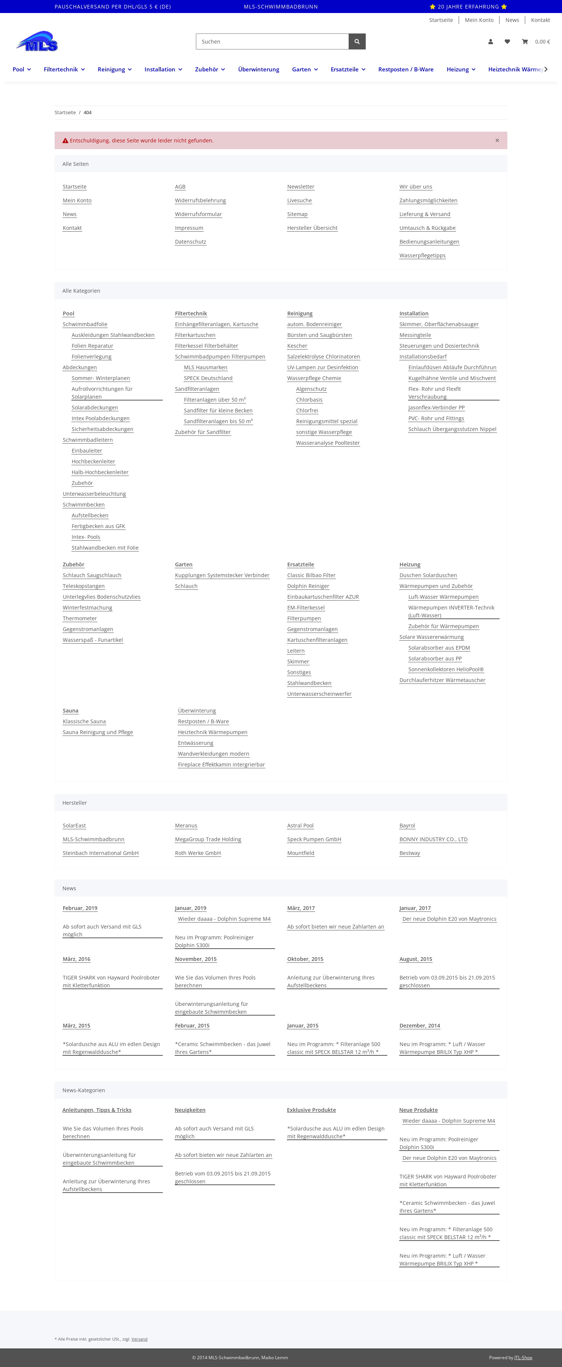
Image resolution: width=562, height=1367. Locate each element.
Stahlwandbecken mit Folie (105, 547)
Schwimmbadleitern (88, 439)
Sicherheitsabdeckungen (102, 428)
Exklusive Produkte (311, 1109)
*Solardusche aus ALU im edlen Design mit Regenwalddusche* (111, 1047)
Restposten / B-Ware (203, 721)
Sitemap (297, 214)
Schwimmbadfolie (85, 324)
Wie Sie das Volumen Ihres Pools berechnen (215, 981)
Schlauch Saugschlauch (92, 575)
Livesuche (299, 200)
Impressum (189, 227)
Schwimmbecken (84, 504)
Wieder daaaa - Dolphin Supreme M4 (224, 918)
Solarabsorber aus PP (435, 658)
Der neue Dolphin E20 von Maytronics (450, 918)
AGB (180, 186)
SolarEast (74, 825)
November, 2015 (196, 958)
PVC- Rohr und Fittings (436, 418)
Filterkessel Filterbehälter (206, 345)
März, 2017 (301, 907)
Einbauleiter (87, 450)
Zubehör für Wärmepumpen (443, 626)
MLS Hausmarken (205, 367)
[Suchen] (272, 41)
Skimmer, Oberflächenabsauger (439, 324)
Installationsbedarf (423, 356)
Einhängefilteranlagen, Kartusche (216, 324)
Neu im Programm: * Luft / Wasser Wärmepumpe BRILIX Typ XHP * (442, 1047)
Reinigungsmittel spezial (327, 421)
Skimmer (298, 661)
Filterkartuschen (195, 334)
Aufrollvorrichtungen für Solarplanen (102, 392)
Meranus (186, 825)
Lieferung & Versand (425, 214)
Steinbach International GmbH (101, 852)
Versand (140, 1339)
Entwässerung (195, 742)
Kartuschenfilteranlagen (317, 639)
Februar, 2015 (192, 1025)
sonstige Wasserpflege (324, 431)
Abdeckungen (80, 367)
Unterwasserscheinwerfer (319, 693)
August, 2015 (416, 958)
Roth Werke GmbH (198, 852)
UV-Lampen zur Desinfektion (322, 367)
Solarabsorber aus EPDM (439, 647)
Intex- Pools (86, 536)
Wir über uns (416, 186)
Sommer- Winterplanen (101, 378)
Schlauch (186, 585)
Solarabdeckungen (95, 407)
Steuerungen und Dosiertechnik (439, 345)
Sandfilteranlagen (197, 388)
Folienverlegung (92, 356)
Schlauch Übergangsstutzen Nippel (452, 428)
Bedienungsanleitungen (429, 241)
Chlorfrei (307, 410)
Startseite (441, 19)
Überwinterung (197, 710)
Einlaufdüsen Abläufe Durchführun (452, 367)
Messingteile (415, 334)
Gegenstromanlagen (88, 629)
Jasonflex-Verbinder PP (436, 407)
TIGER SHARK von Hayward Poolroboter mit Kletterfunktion (111, 981)
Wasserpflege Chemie (314, 378)
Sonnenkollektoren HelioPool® (446, 669)
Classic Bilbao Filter (311, 575)
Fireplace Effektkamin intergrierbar (221, 764)
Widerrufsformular (198, 214)
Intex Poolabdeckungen (101, 418)
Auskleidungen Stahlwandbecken (113, 334)
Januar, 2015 (303, 1025)
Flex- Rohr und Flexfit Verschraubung (434, 392)
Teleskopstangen (84, 585)
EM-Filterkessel (306, 607)
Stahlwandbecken (309, 682)
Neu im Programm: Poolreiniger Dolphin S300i (214, 941)
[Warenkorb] (536, 41)
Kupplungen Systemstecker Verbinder (222, 575)
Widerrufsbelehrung (200, 200)
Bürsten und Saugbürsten (319, 334)
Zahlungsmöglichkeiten (429, 200)
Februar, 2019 (80, 907)
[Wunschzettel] (507, 41)
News (512, 19)
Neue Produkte (418, 1109)
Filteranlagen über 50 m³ (215, 399)
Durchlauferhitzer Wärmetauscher (442, 680)
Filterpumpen (304, 618)
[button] (490, 41)
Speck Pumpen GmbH (314, 839)
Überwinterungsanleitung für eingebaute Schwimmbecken (211, 1007)
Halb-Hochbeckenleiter (100, 472)
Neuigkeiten (190, 1109)
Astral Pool (300, 825)
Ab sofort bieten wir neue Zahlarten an (335, 926)
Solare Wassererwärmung (432, 636)
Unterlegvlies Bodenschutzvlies (101, 596)
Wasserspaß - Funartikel (93, 639)
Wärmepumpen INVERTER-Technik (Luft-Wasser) (451, 611)
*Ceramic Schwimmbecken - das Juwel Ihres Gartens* (223, 1047)
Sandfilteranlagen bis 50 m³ (218, 421)
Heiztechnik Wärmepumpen (213, 732)
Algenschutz (311, 388)
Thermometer (80, 618)
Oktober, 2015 (305, 958)
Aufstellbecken (90, 515)
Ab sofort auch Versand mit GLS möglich (102, 930)
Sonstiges (299, 672)
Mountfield (300, 852)
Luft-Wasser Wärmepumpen (443, 596)
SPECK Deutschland (208, 378)
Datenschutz (190, 241)
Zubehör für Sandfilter (203, 431)
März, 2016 (76, 958)
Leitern (296, 650)
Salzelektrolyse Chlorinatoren (323, 356)
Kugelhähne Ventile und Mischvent (452, 378)
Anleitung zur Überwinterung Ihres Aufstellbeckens (331, 981)
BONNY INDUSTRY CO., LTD (434, 839)
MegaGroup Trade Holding (208, 839)
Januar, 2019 (190, 907)
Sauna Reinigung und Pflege (98, 732)
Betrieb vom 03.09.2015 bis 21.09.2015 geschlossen (447, 981)
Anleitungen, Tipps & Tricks (97, 1109)
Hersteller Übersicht (312, 227)
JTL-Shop (523, 1357)
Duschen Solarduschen (428, 575)
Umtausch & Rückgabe (428, 227)
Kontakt (540, 19)
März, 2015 (76, 1025)
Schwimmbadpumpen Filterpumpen (220, 356)
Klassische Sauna (84, 721)
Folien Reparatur (92, 345)
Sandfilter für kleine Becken (218, 410)
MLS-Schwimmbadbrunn (94, 839)
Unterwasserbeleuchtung (94, 493)
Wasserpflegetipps (423, 255)
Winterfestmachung (87, 607)
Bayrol (407, 825)
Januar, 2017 (415, 907)
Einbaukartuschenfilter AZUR (323, 596)
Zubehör (82, 482)
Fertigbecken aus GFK (98, 526)
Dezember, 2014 (420, 1025)
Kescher (297, 345)
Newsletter (300, 186)
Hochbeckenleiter (93, 461)
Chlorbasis (309, 399)
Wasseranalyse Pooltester (328, 442)
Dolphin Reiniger (308, 585)
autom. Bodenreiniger (314, 324)
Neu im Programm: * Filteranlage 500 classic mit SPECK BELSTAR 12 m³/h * (333, 1047)
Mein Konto (479, 19)
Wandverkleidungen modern (213, 753)
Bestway (410, 852)
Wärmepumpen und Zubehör (436, 585)
